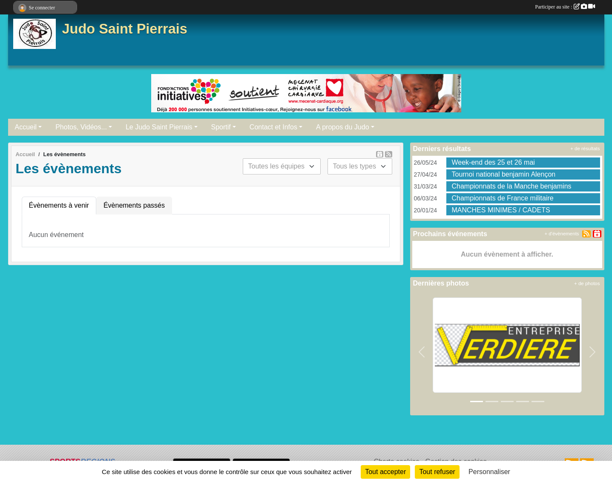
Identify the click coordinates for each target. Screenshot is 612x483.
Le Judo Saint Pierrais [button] (159, 127)
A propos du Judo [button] (342, 127)
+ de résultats (585, 148)
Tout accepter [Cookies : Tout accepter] (385, 471)
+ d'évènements (561, 233)
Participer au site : (565, 7)
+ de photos (587, 283)
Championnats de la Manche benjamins (511, 186)
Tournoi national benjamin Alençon (503, 174)
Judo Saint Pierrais (124, 29)
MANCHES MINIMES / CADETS (500, 210)
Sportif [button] (221, 127)
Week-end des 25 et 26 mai (492, 162)
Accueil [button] (26, 127)
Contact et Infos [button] (273, 127)
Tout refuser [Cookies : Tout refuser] (437, 471)
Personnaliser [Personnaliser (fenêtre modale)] (489, 471)
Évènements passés (134, 205)
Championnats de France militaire (502, 198)
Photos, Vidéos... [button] (81, 127)
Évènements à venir (59, 205)
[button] (421, 352)
